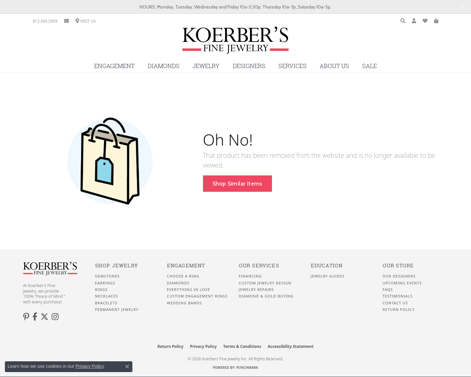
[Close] (463, 7)
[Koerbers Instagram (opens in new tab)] (55, 317)
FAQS (388, 289)
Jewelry (206, 66)
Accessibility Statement (290, 346)
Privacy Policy (203, 346)
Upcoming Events (402, 283)
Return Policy (399, 309)
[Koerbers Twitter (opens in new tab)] (44, 317)
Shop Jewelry (116, 265)
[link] (45, 21)
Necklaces (106, 296)
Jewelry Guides (328, 276)
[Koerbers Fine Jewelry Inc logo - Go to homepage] (235, 42)
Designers (249, 66)
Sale (369, 66)
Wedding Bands (184, 303)
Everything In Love (188, 289)
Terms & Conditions (242, 346)
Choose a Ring (183, 276)
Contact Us (395, 303)
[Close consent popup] (127, 366)
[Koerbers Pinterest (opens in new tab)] (26, 317)
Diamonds (163, 66)
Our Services (259, 265)
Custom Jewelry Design (265, 283)
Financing (250, 276)
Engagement (114, 66)
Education (327, 265)
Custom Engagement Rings (197, 296)
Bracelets (106, 303)
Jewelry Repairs (256, 289)
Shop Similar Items (237, 183)
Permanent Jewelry (117, 309)
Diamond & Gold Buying (266, 296)
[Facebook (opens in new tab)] (34, 317)
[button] (402, 21)
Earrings (105, 283)
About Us (334, 66)
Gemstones (107, 276)
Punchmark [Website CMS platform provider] (247, 367)
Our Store (398, 265)
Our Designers (399, 276)
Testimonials (398, 296)
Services (292, 66)
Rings (101, 289)
